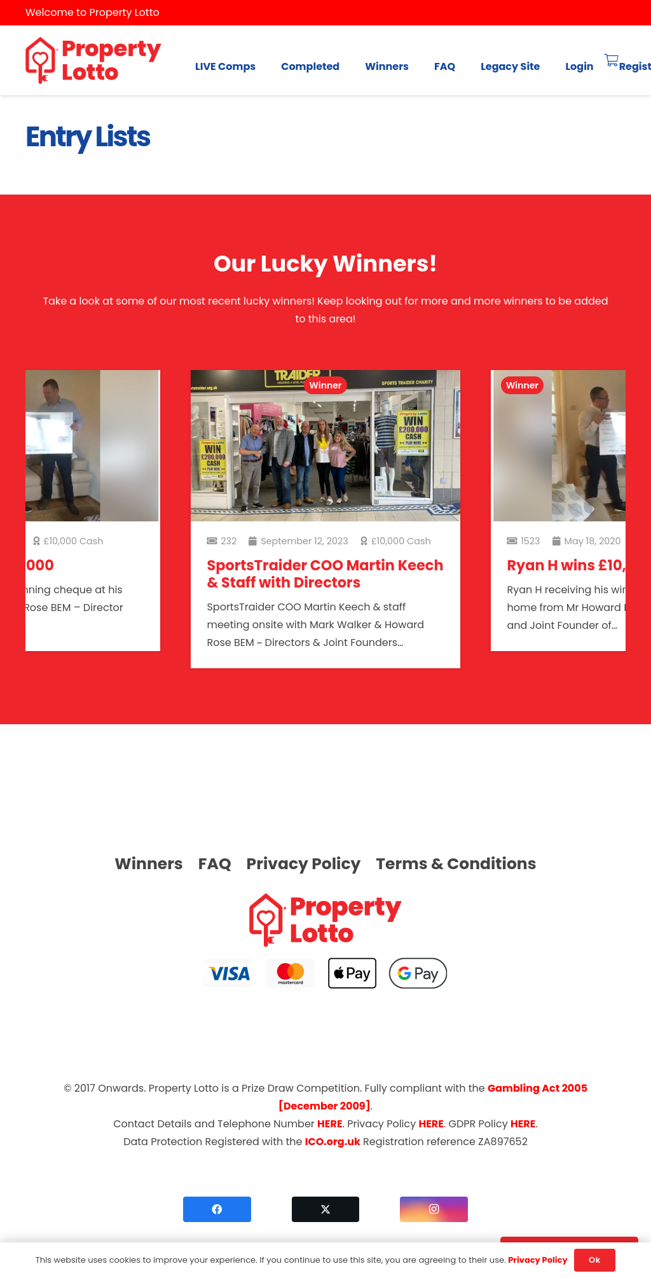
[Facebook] (217, 1209)
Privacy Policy (304, 864)
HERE (329, 1124)
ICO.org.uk (332, 1141)
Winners (148, 864)
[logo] (93, 61)
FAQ (214, 864)
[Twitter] (326, 1209)
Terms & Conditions (456, 864)
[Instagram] (434, 1209)
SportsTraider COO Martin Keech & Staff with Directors (325, 574)
